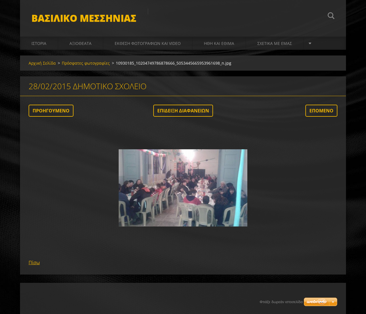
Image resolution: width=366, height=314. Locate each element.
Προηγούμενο (51, 111)
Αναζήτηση (331, 16)
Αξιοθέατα (80, 43)
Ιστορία (38, 43)
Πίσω (34, 262)
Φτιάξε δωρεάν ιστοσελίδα (281, 302)
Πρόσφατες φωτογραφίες (86, 63)
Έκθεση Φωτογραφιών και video (148, 43)
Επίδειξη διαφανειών (183, 111)
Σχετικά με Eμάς (274, 43)
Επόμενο (321, 111)
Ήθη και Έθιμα (219, 43)
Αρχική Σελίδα (42, 63)
